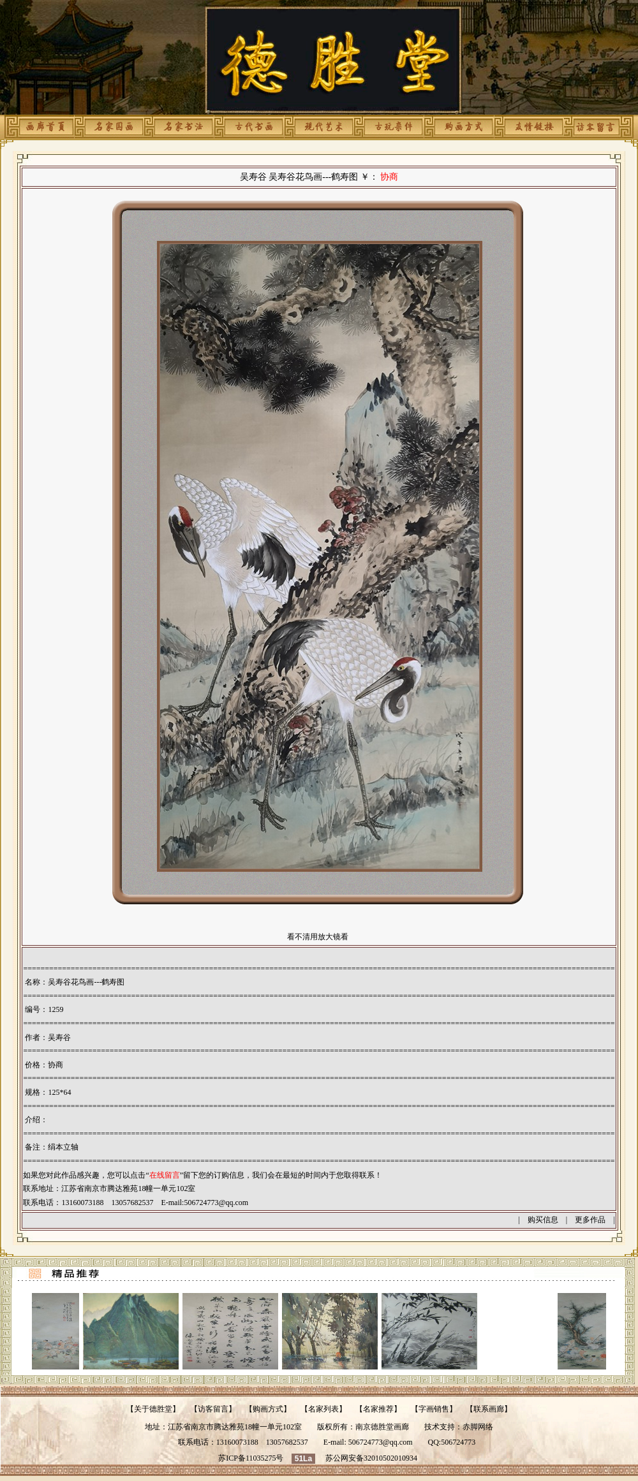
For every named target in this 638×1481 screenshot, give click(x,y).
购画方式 (268, 1409)
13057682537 (287, 1442)
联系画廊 (488, 1409)
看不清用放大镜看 (317, 936)
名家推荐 (378, 1409)
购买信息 (543, 1219)
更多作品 (590, 1219)
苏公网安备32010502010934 (371, 1458)
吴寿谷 (59, 1037)
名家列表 (323, 1409)
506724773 (458, 1442)
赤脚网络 (478, 1426)
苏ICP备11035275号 (250, 1458)
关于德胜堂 (153, 1409)
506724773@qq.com (216, 1202)
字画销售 (434, 1409)
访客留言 (213, 1409)
